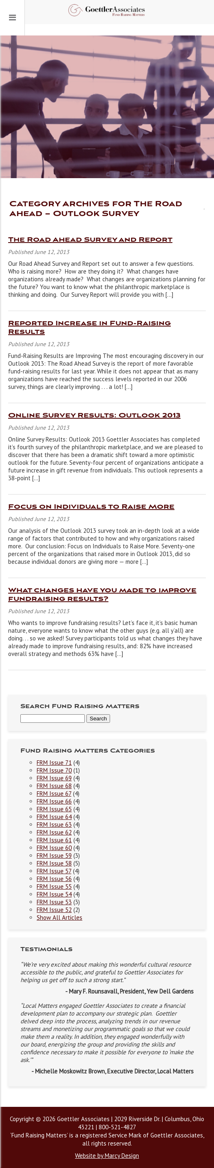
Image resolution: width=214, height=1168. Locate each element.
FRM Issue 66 (54, 801)
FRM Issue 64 (54, 817)
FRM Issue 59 (54, 855)
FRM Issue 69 (54, 778)
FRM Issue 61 (54, 840)
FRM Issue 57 (54, 871)
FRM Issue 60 (54, 848)
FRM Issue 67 (54, 793)
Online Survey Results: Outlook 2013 (94, 415)
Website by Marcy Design (107, 1155)
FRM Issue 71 (54, 762)
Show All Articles (59, 917)
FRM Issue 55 (54, 886)
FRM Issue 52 (54, 910)
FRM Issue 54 (54, 894)
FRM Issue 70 (54, 770)
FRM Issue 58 (54, 863)
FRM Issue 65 (54, 809)
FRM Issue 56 (54, 879)
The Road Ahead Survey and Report (90, 240)
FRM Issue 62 (54, 832)
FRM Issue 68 (54, 786)
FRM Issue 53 (54, 902)
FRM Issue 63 (54, 824)
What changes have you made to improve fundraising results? (102, 594)
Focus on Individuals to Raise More (91, 507)
